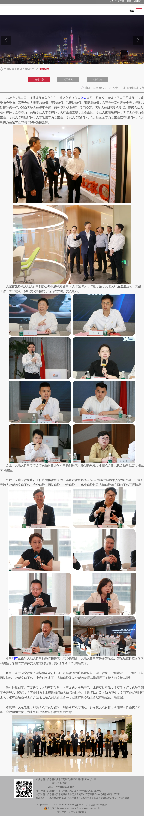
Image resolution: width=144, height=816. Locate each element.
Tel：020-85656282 (57, 783)
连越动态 (39, 79)
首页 (19, 68)
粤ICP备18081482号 (89, 808)
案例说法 (97, 79)
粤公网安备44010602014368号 (61, 808)
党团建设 (68, 79)
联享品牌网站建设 (78, 812)
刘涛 (83, 97)
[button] (137, 40)
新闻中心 (30, 68)
